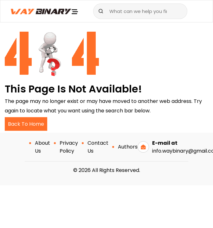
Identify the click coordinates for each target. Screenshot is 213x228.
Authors (128, 146)
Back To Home (26, 124)
